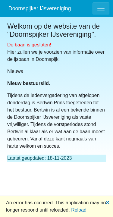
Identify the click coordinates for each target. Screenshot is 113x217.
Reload (78, 209)
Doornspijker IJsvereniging (39, 8)
